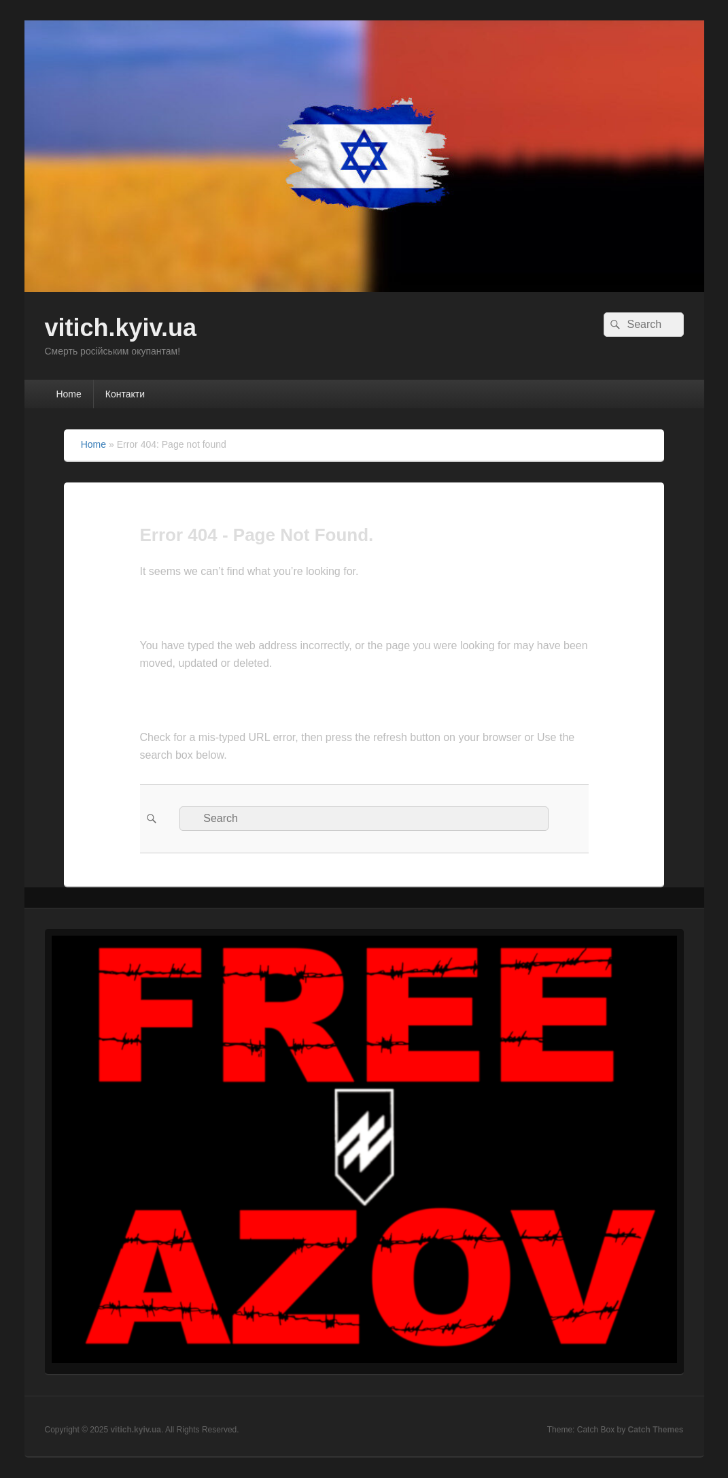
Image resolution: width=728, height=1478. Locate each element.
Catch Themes (655, 1429)
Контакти (125, 394)
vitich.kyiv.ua (120, 328)
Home (68, 394)
